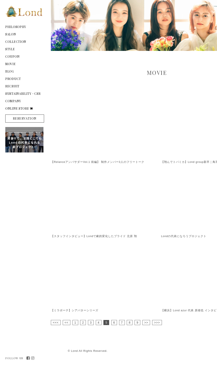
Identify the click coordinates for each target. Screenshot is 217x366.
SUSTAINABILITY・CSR (23, 94)
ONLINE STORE (19, 108)
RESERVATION (24, 118)
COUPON (12, 56)
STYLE (10, 49)
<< (66, 322)
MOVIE (10, 64)
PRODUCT (13, 79)
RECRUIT (12, 86)
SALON (10, 34)
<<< (56, 322)
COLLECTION (15, 42)
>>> (157, 322)
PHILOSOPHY (15, 27)
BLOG (9, 71)
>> (146, 322)
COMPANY (13, 101)
